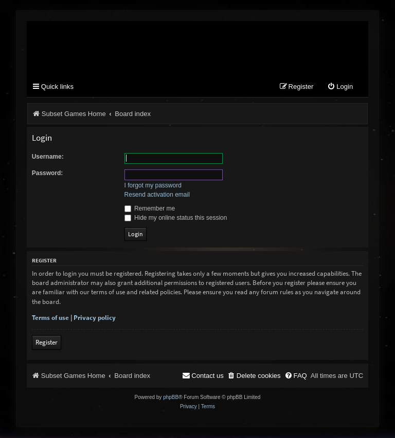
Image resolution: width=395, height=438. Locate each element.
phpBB (170, 398)
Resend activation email (157, 195)
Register (46, 342)
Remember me (149, 208)
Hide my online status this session (175, 217)
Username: (48, 156)
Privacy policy (95, 318)
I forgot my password (153, 185)
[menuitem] (340, 87)
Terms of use (50, 318)
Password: (47, 173)
